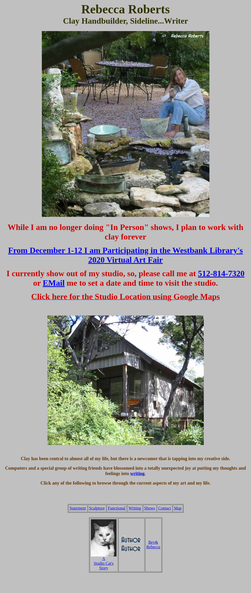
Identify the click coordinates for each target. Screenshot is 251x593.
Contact (164, 508)
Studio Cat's (103, 563)
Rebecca (153, 547)
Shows (149, 508)
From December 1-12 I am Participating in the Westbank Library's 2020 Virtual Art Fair (125, 255)
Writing (134, 508)
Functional (116, 508)
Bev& (153, 542)
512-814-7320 (221, 273)
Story (103, 568)
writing (137, 473)
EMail (54, 283)
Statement (78, 508)
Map (177, 508)
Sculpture (97, 508)
